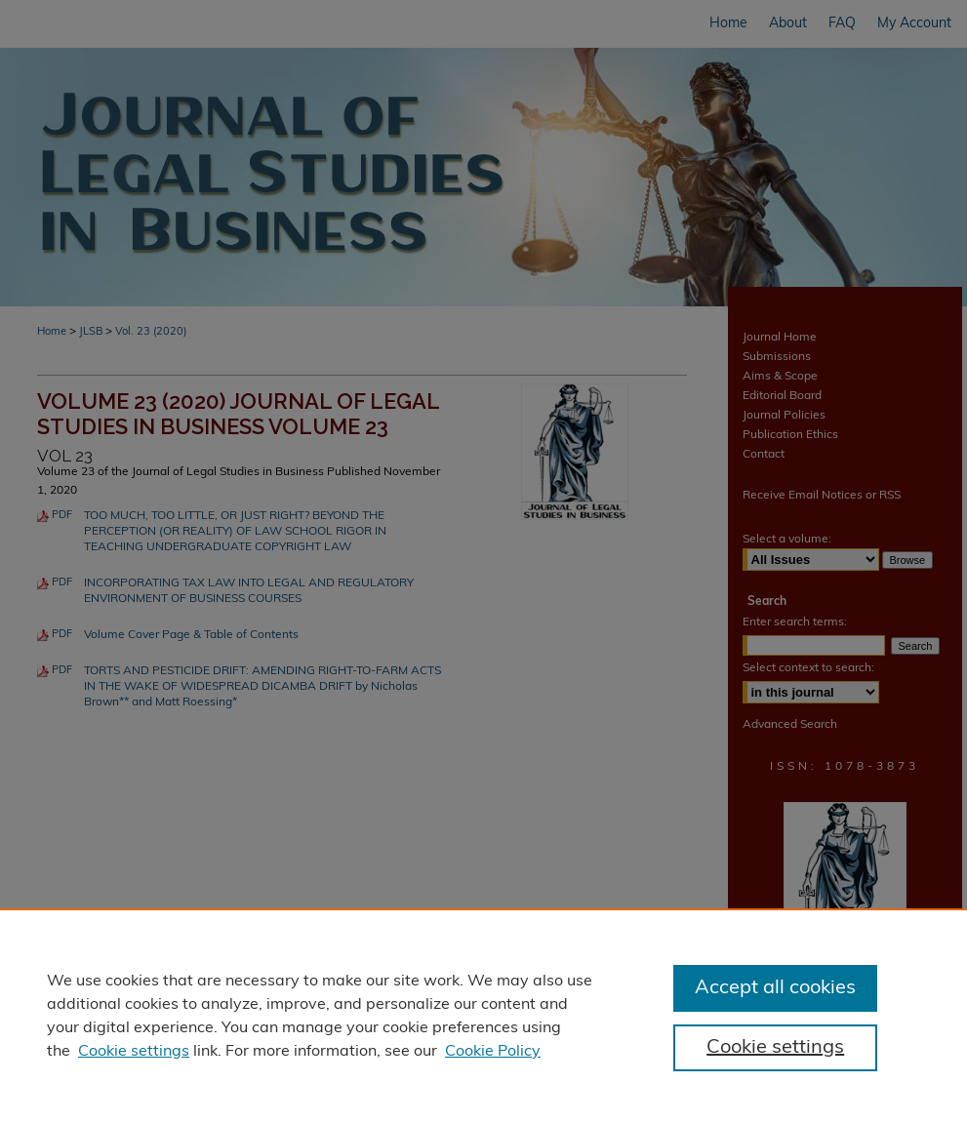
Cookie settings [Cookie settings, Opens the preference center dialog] (775, 1048)
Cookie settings (133, 1052)
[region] (483, 1015)
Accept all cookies (775, 988)
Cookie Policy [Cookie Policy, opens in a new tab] (493, 1052)
